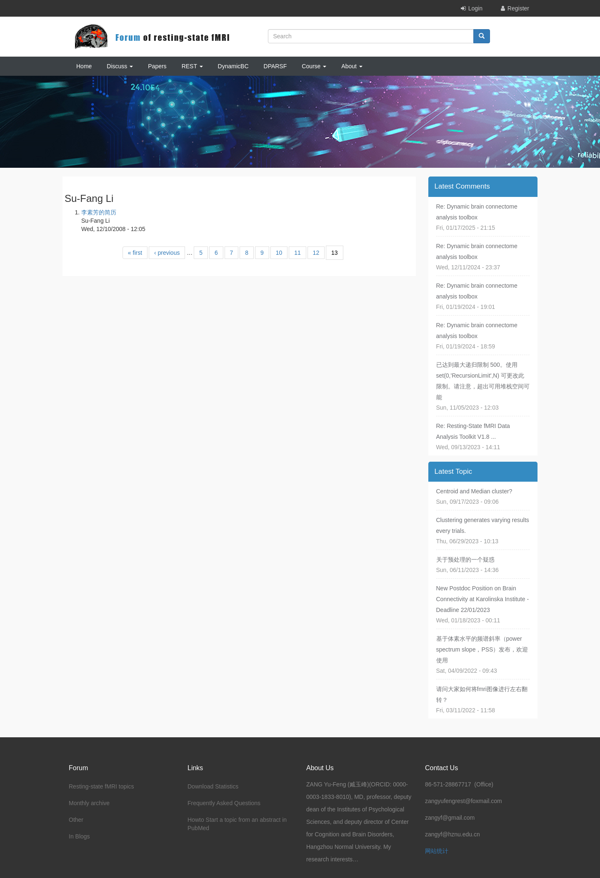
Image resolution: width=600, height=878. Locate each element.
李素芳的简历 (98, 212)
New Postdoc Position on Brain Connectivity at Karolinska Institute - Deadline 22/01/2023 (482, 599)
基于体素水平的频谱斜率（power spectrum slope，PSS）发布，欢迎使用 (482, 649)
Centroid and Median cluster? (474, 491)
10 (279, 252)
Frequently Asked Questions (224, 803)
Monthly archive (89, 803)
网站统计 (436, 851)
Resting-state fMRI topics (101, 786)
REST (192, 66)
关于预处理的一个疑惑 (465, 559)
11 (297, 252)
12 (316, 252)
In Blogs (79, 836)
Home (84, 66)
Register (518, 8)
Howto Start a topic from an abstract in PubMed (237, 823)
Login (475, 8)
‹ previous (167, 252)
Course (314, 66)
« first (135, 252)
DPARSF (275, 66)
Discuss (120, 66)
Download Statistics (213, 786)
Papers (157, 66)
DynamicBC (233, 66)
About (351, 66)
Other (76, 819)
